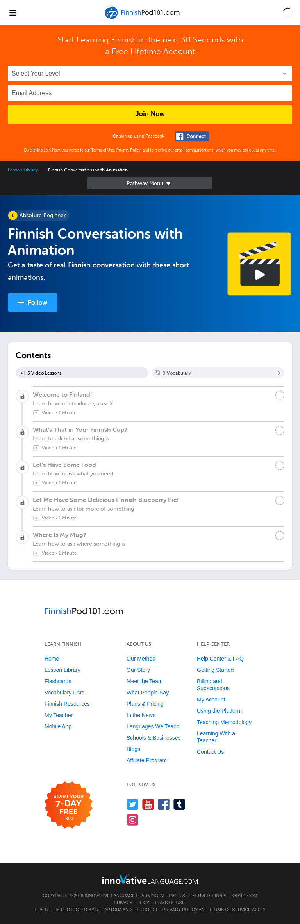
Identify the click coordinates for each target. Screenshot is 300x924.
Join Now (150, 114)
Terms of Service (230, 909)
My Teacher (59, 715)
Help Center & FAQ (220, 658)
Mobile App (58, 726)
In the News (141, 715)
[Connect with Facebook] (192, 136)
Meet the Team (144, 681)
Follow (37, 302)
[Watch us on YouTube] (148, 804)
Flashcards (58, 681)
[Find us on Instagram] (133, 820)
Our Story (138, 670)
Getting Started (215, 670)
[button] (287, 12)
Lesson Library (23, 170)
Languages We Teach (153, 726)
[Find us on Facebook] (164, 804)
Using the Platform (219, 711)
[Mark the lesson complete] (279, 395)
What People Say (148, 692)
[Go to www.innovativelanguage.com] (150, 879)
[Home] (143, 18)
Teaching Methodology (224, 722)
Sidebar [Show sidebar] (150, 183)
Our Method (141, 658)
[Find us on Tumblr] (179, 804)
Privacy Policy (128, 150)
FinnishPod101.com (234, 895)
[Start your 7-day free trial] (69, 805)
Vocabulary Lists (64, 692)
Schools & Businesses (154, 738)
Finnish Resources (67, 704)
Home (52, 658)
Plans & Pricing (145, 704)
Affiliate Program (147, 760)
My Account (211, 699)
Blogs (133, 749)
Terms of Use (102, 150)
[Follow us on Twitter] (133, 804)
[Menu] (12, 12)
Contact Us (210, 752)
